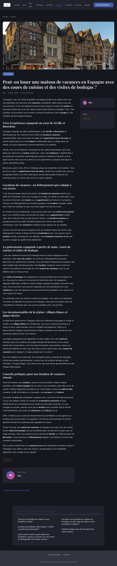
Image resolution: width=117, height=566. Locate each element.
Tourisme (68, 5)
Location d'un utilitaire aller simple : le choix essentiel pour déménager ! (36, 528)
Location (59, 5)
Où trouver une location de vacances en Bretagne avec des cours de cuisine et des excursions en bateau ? (78, 521)
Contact (66, 555)
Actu (24, 5)
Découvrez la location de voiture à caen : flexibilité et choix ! (34, 520)
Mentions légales (54, 555)
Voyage (87, 5)
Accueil (17, 5)
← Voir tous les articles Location (16, 490)
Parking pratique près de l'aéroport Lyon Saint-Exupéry (78, 530)
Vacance (78, 5)
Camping (39, 5)
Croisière (49, 5)
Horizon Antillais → (103, 5)
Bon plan (30, 4)
